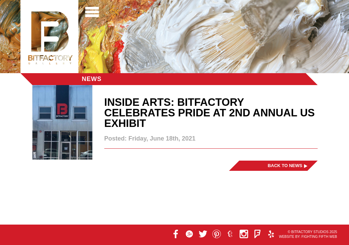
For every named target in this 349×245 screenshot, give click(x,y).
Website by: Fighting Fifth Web (308, 237)
